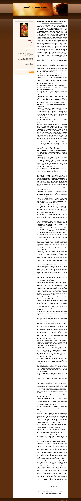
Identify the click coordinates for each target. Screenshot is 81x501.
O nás (59, 16)
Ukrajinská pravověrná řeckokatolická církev (25, 53)
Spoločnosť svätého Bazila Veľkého (37, 7)
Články (26, 16)
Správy (16, 16)
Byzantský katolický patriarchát (27, 58)
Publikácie (32, 16)
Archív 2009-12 (52, 16)
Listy (21, 16)
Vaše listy (44, 16)
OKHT (31, 63)
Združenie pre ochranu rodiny (27, 62)
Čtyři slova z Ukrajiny (29, 54)
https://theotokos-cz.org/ (28, 64)
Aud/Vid (38, 16)
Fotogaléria (31, 42)
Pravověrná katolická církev (28, 55)
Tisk (66, 500)
